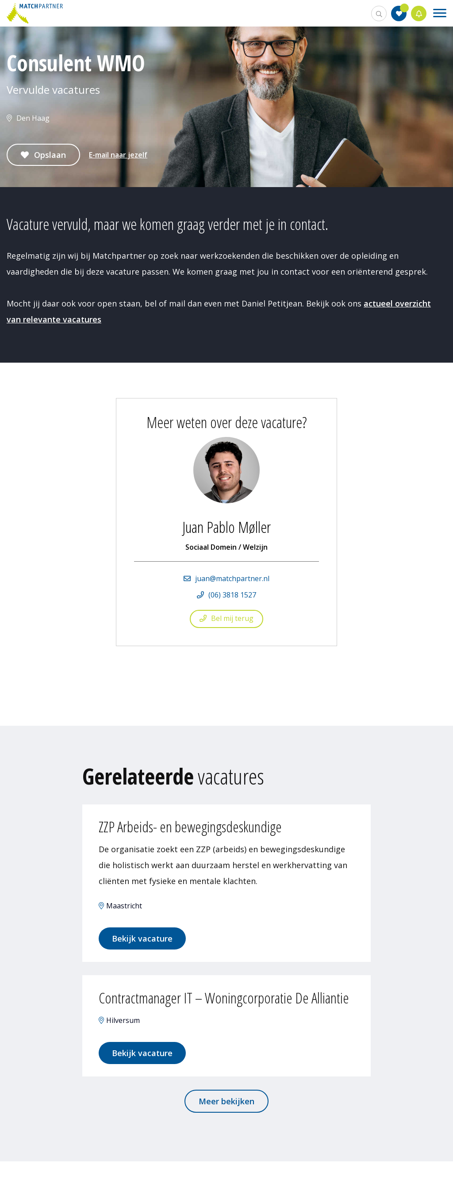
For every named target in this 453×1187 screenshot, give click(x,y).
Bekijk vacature (143, 940)
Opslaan (50, 154)
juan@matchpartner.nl (232, 578)
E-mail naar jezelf (118, 155)
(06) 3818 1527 (232, 595)
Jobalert (419, 13)
